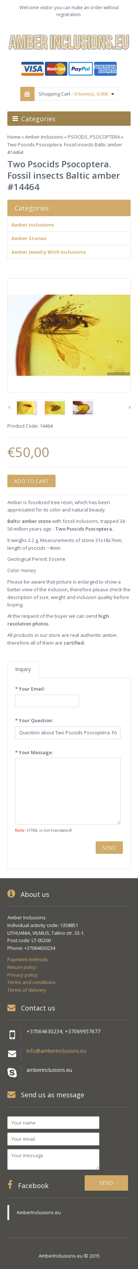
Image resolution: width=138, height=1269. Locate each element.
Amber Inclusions (44, 136)
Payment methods (27, 959)
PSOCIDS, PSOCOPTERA (94, 136)
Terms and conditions (31, 982)
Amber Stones (28, 238)
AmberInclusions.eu (39, 1212)
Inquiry (23, 669)
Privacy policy (22, 975)
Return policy (21, 967)
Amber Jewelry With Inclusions (48, 252)
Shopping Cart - (76, 93)
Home (14, 136)
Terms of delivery (26, 990)
